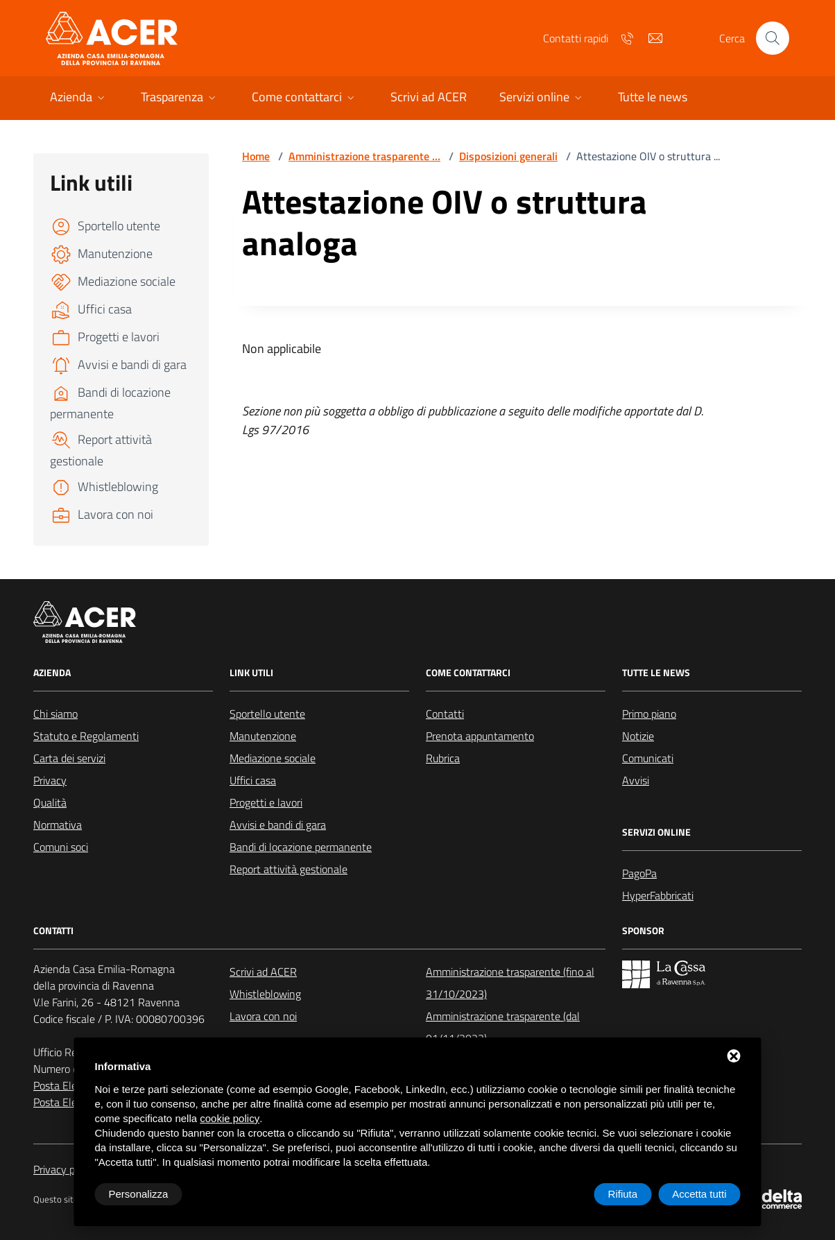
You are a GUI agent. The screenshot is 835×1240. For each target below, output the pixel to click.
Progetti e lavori (266, 802)
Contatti (445, 713)
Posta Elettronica (73, 1085)
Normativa (57, 824)
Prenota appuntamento (480, 735)
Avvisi (635, 780)
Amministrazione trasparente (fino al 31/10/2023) (510, 982)
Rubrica (443, 758)
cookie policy (229, 1118)
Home (256, 156)
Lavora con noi (263, 1016)
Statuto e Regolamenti (86, 735)
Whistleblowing (265, 993)
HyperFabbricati (658, 895)
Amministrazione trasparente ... (364, 156)
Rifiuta (623, 1194)
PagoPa (639, 873)
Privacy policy (64, 1169)
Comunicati (647, 758)
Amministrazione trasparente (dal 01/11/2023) (503, 1027)
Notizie (638, 735)
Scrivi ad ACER (263, 971)
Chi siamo (55, 713)
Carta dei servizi (69, 758)
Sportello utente (267, 713)
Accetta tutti (699, 1194)
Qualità (50, 802)
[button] (78, 98)
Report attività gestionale (288, 869)
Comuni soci (60, 846)
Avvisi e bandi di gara (278, 824)
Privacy (50, 780)
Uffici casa (253, 780)
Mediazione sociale (273, 758)
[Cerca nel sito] (772, 38)
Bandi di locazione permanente (301, 846)
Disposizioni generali (508, 156)
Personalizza (139, 1194)
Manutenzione (263, 735)
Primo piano (649, 713)
